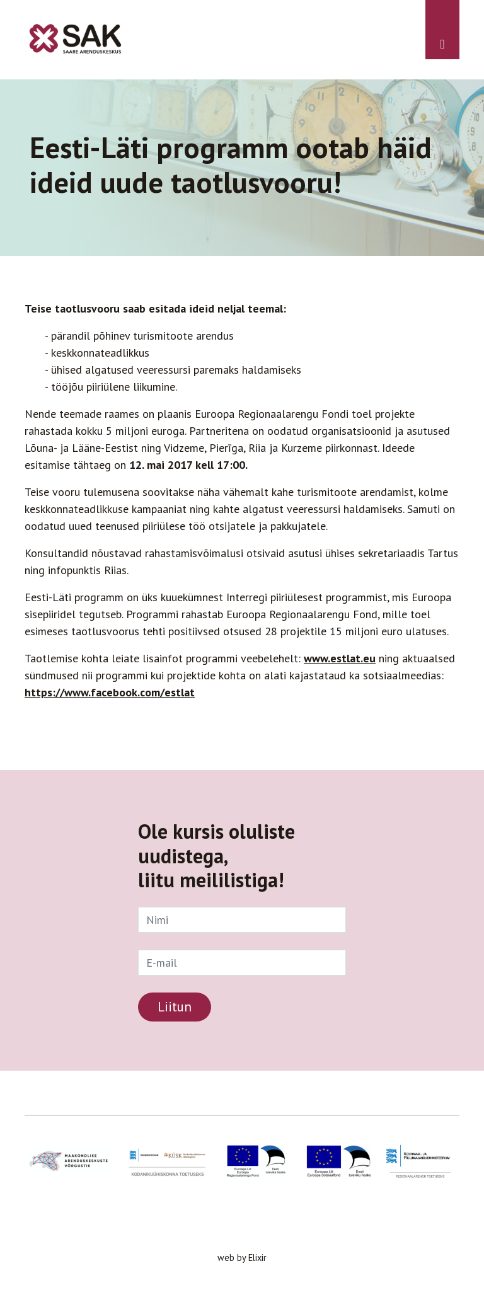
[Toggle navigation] (442, 29)
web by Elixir (242, 1257)
